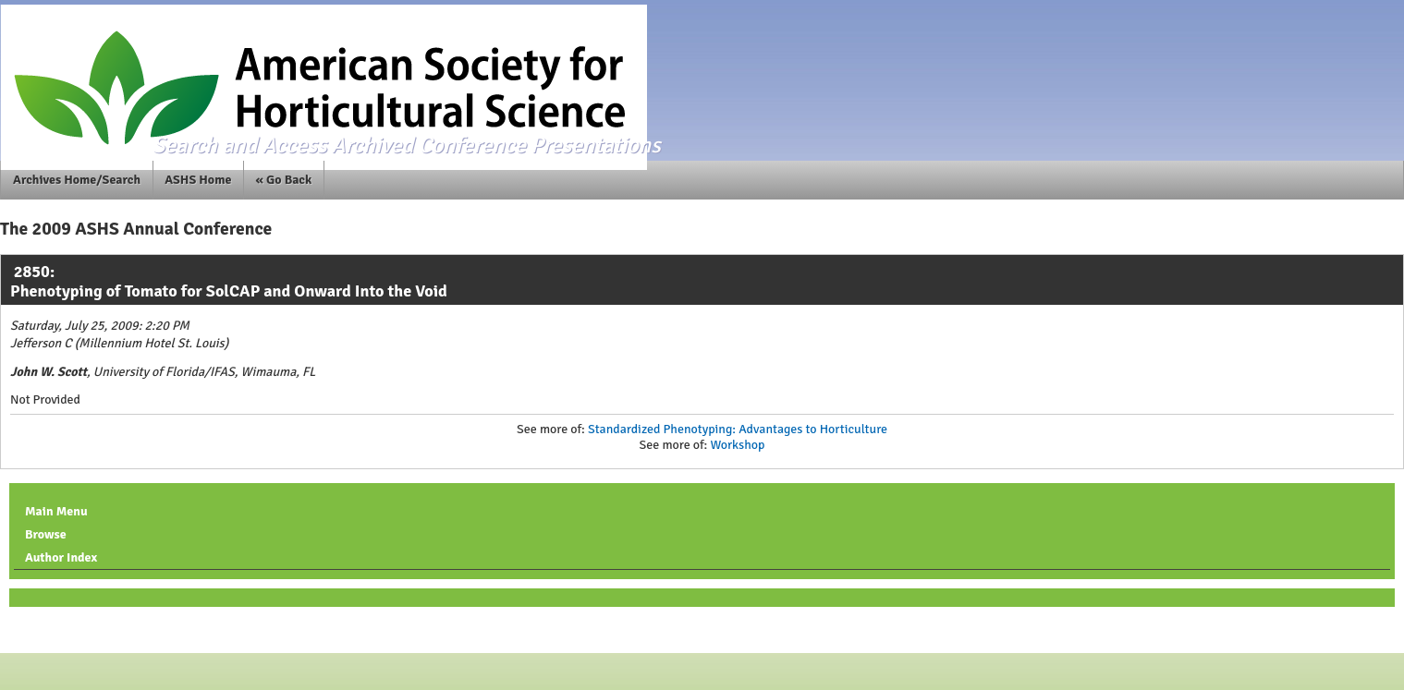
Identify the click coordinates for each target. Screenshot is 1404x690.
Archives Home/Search (76, 180)
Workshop (737, 445)
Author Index (61, 557)
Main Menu (56, 511)
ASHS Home (198, 180)
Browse (46, 534)
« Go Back (284, 180)
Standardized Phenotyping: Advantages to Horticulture (737, 429)
